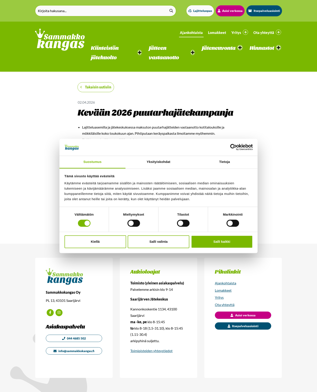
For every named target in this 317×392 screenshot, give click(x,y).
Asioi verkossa (230, 11)
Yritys (219, 297)
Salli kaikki (221, 241)
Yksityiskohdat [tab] (158, 162)
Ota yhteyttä (224, 304)
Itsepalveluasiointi (264, 11)
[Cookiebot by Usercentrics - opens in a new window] (233, 147)
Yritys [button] (239, 32)
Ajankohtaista (191, 32)
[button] (116, 53)
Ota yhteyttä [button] (267, 32)
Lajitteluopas (200, 11)
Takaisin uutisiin (95, 87)
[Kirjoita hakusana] (105, 10)
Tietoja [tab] (224, 162)
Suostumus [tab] (92, 162)
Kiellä (95, 241)
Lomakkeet (217, 32)
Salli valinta (158, 241)
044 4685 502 (74, 338)
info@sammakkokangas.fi (73, 351)
